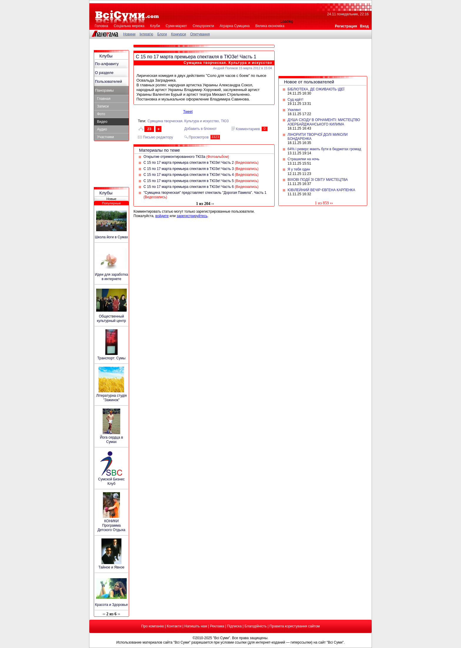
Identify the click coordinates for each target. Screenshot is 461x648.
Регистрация (346, 26)
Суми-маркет (176, 26)
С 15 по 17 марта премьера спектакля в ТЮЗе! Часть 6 (200, 187)
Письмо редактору (158, 137)
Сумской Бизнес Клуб (111, 481)
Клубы (106, 55)
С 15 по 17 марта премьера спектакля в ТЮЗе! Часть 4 (200, 175)
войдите (161, 216)
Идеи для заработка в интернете (111, 276)
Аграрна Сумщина (235, 26)
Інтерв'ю (146, 34)
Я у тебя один (299, 169)
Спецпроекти (203, 26)
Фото (101, 114)
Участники (105, 137)
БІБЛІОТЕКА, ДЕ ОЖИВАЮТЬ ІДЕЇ (316, 89)
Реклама (217, 626)
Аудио (102, 129)
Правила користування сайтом (295, 626)
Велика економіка (269, 26)
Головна (101, 26)
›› (331, 203)
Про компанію (152, 626)
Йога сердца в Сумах (111, 439)
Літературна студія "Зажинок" (111, 398)
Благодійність (256, 626)
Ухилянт (294, 110)
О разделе (104, 72)
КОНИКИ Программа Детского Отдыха (112, 525)
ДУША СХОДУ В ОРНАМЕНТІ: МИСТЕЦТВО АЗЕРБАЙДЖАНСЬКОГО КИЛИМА (324, 122)
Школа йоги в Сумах (111, 237)
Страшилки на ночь (303, 159)
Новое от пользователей (309, 81)
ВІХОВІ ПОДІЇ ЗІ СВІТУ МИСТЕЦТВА (318, 180)
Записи (103, 106)
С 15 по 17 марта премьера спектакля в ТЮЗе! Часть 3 (200, 169)
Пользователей (108, 81)
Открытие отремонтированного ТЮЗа (186, 157)
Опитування (200, 34)
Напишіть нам (195, 626)
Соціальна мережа (129, 26)
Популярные (111, 203)
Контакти (174, 626)
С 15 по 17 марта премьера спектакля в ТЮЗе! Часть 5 (200, 181)
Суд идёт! (295, 99)
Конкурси (178, 34)
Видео (102, 122)
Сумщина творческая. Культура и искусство (227, 63)
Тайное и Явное (111, 567)
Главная (104, 99)
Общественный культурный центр (111, 318)
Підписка (234, 626)
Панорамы (104, 90)
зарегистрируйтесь (192, 216)
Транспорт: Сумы (111, 358)
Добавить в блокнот (200, 129)
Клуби (155, 26)
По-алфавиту (106, 64)
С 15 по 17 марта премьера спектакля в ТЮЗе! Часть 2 (200, 163)
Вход (364, 26)
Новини (129, 34)
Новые (111, 199)
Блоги (162, 34)
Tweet (188, 112)
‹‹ (104, 614)
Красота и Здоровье (111, 605)
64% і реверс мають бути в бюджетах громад (324, 149)
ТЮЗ (225, 121)
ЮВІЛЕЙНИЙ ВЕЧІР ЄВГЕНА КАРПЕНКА (321, 190)
